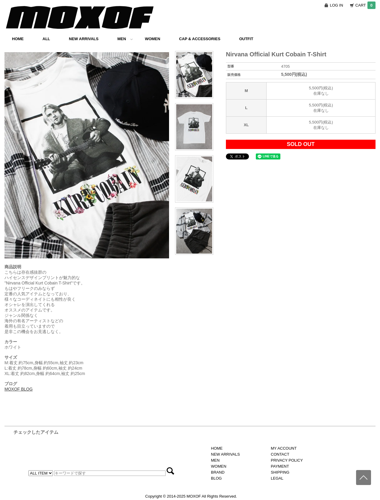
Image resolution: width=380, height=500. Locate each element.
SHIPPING (280, 472)
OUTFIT (246, 39)
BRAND (218, 472)
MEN (125, 39)
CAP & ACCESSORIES (199, 39)
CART (365, 5)
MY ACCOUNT (284, 448)
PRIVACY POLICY (287, 460)
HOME (18, 39)
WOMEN (152, 39)
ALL (46, 39)
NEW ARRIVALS (83, 39)
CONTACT (280, 454)
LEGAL (277, 478)
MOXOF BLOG (18, 389)
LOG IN (336, 5)
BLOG (216, 478)
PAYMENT (280, 466)
